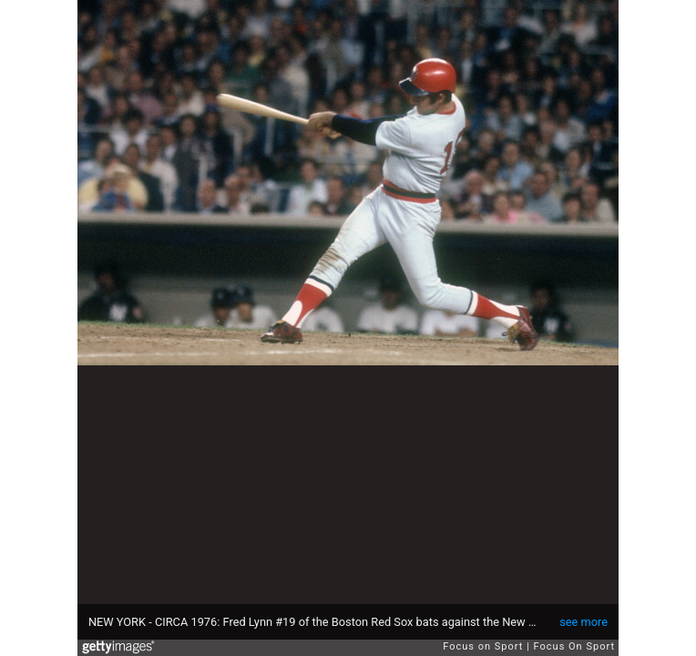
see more (583, 622)
